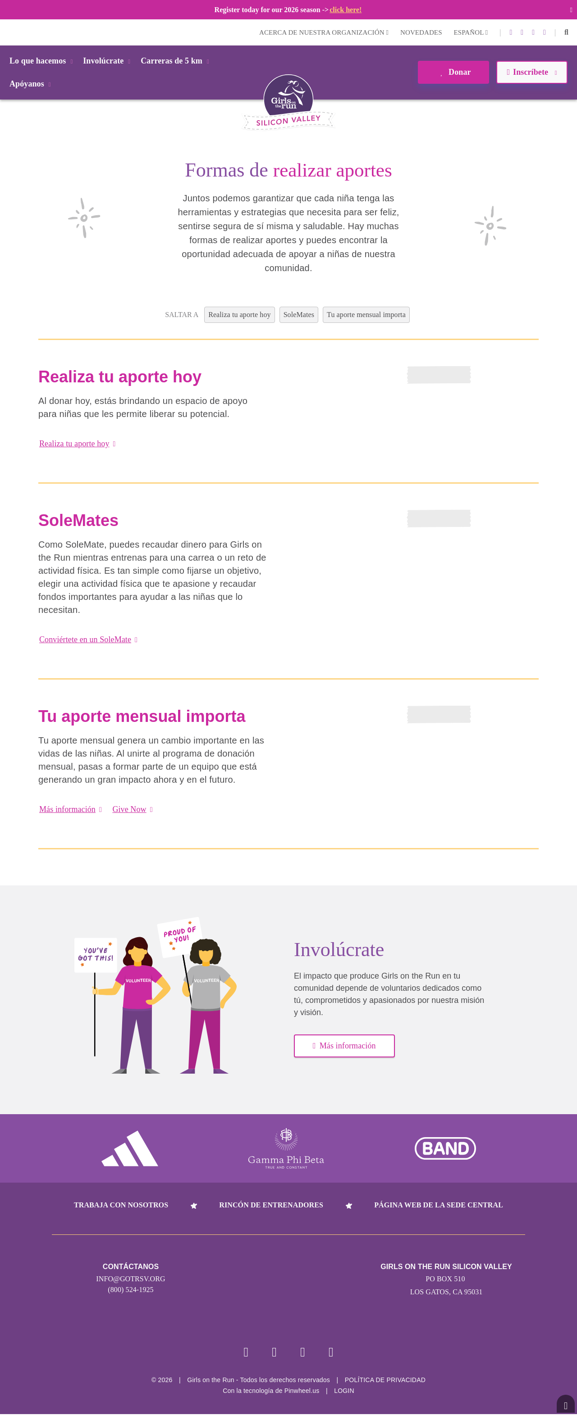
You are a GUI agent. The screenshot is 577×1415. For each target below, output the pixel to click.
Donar (453, 72)
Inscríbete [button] (532, 72)
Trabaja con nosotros (121, 1205)
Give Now (132, 809)
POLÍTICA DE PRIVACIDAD (385, 1380)
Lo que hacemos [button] (42, 60)
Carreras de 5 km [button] (176, 60)
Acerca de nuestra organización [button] (324, 32)
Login (8, 32)
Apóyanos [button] (31, 83)
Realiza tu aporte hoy (77, 443)
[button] (566, 32)
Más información (70, 809)
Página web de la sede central (438, 1205)
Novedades (421, 32)
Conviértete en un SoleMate (88, 639)
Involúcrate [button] (108, 60)
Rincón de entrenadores (271, 1205)
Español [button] (471, 32)
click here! (346, 10)
